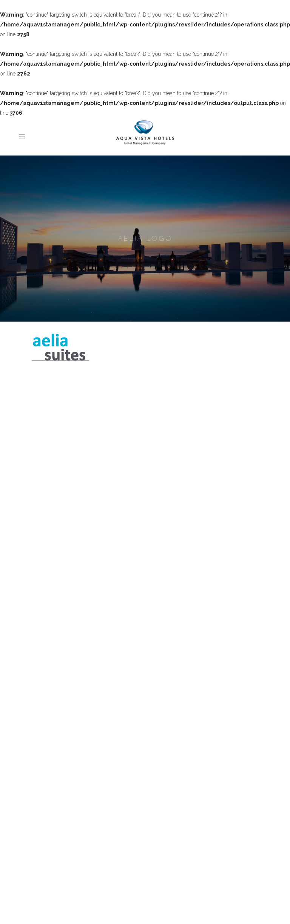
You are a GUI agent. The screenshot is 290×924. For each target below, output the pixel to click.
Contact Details (53, 814)
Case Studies (50, 795)
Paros (42, 856)
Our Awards (49, 748)
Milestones (48, 776)
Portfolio (45, 767)
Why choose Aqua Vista (64, 757)
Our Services (50, 738)
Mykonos (46, 875)
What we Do (50, 729)
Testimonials (50, 785)
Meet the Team (53, 719)
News (42, 804)
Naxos (43, 866)
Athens (43, 885)
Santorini (45, 847)
